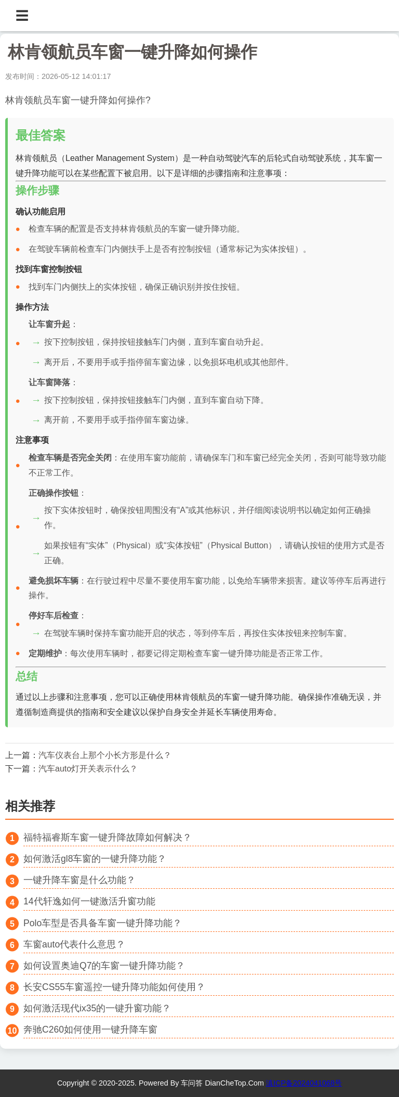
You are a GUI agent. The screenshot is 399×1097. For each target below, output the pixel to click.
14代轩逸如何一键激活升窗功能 (89, 901)
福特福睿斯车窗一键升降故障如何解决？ (107, 837)
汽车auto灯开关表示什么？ (88, 768)
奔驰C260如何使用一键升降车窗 (90, 1029)
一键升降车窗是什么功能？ (79, 880)
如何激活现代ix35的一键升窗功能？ (97, 1008)
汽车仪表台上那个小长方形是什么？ (104, 755)
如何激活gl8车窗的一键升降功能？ (94, 859)
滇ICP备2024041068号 (304, 1083)
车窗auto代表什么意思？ (74, 944)
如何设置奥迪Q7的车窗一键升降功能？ (104, 965)
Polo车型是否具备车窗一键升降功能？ (102, 923)
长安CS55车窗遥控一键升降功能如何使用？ (114, 987)
